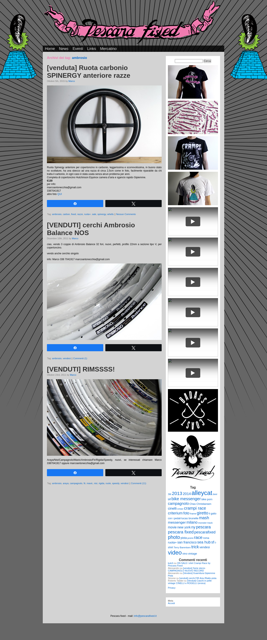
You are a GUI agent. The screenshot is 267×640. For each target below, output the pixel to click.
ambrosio (57, 214)
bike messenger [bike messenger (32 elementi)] (186, 498)
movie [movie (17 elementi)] (172, 527)
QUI (59, 194)
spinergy (101, 214)
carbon (66, 214)
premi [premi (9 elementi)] (190, 538)
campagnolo (76, 483)
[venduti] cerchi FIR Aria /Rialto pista (197, 578)
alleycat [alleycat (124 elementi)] (201, 492)
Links (91, 49)
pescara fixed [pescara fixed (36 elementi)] (181, 531)
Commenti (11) (138, 483)
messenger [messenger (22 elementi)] (177, 522)
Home (50, 49)
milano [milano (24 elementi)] (192, 522)
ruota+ (87, 214)
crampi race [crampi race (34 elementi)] (195, 508)
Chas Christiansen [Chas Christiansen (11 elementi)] (200, 503)
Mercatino (108, 49)
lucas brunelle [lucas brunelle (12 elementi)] (189, 518)
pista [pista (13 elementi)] (184, 537)
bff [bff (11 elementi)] (169, 499)
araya (66, 483)
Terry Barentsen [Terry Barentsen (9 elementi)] (182, 547)
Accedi (171, 603)
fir (85, 483)
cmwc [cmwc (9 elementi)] (180, 509)
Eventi (78, 49)
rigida (101, 483)
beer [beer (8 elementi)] (215, 494)
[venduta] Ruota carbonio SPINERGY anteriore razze (88, 71)
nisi (96, 483)
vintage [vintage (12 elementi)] (192, 553)
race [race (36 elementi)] (198, 537)
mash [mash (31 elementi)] (204, 517)
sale (94, 214)
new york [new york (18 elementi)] (184, 527)
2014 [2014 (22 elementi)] (187, 494)
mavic (90, 483)
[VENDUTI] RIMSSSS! (81, 369)
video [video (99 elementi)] (175, 552)
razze (80, 214)
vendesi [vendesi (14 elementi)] (204, 547)
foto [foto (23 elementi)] (186, 513)
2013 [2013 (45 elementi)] (177, 493)
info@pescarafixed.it (145, 616)
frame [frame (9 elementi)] (193, 513)
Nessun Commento (126, 214)
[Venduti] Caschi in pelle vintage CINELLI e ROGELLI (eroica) (190, 581)
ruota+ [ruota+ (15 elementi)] (172, 542)
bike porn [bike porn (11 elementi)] (207, 499)
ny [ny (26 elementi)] (193, 527)
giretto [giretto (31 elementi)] (202, 513)
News (63, 49)
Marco (71, 81)
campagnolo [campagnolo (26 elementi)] (178, 503)
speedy (115, 483)
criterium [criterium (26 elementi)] (175, 513)
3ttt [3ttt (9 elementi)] (169, 494)
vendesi (67, 358)
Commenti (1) (80, 358)
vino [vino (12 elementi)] (184, 553)
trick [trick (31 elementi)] (195, 547)
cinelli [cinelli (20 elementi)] (172, 508)
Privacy (171, 588)
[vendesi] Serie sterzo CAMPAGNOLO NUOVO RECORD (186, 569)
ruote (108, 483)
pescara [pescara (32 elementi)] (203, 527)
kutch (170, 563)
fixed (73, 214)
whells (110, 214)
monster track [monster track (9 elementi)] (205, 523)
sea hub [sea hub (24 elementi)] (204, 542)
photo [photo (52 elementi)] (174, 537)
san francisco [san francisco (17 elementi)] (186, 542)
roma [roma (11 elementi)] (206, 537)
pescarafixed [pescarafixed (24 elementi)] (204, 532)
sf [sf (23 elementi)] (212, 542)
